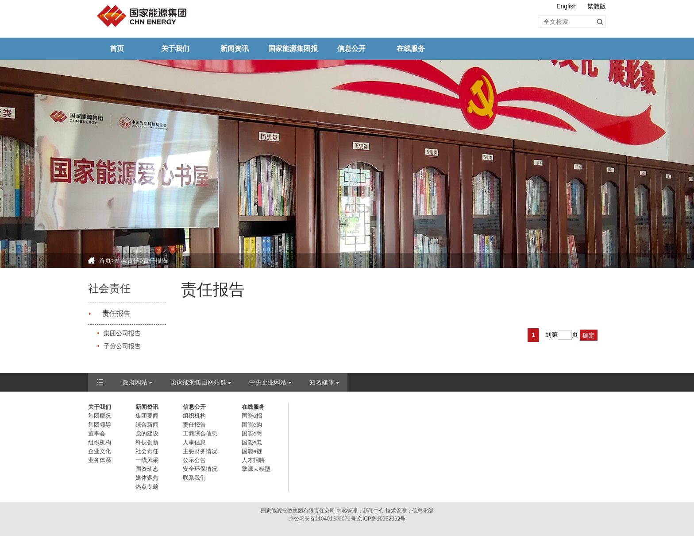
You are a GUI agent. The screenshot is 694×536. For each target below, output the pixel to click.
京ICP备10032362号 (381, 519)
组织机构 (99, 442)
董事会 (96, 433)
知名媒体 (321, 382)
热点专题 (146, 486)
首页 (117, 48)
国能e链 (252, 451)
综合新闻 (146, 424)
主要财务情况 (200, 451)
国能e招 (252, 415)
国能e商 (252, 433)
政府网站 (135, 382)
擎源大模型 (256, 469)
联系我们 (194, 477)
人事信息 (194, 442)
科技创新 (146, 442)
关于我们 (175, 48)
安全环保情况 (200, 469)
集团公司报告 (122, 333)
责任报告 (116, 313)
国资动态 (146, 469)
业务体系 (99, 460)
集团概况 (99, 415)
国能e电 (252, 442)
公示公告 (194, 460)
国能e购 (252, 424)
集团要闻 (146, 415)
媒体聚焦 (146, 477)
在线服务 (411, 48)
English (566, 6)
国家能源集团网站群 (198, 382)
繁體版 (596, 6)
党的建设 (146, 433)
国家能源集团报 (293, 48)
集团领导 (99, 424)
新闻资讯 (234, 48)
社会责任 (127, 260)
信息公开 (351, 48)
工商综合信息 (200, 433)
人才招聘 (253, 460)
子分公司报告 (122, 346)
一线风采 (146, 460)
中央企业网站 (267, 382)
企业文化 (99, 451)
